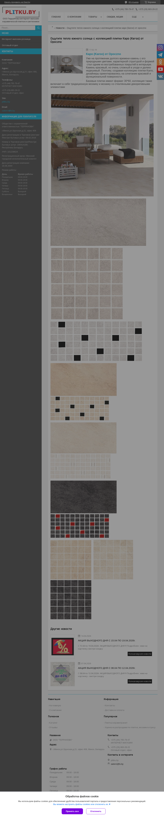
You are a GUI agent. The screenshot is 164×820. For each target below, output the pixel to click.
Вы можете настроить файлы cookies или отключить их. (81, 804)
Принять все (72, 811)
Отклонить (95, 811)
